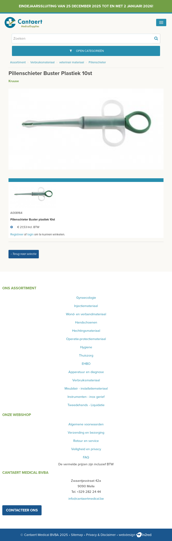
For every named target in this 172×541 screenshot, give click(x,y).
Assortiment (18, 62)
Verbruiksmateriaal (42, 62)
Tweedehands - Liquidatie (86, 405)
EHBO (86, 364)
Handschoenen (86, 322)
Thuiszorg (86, 355)
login (30, 234)
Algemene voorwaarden (86, 424)
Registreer (16, 234)
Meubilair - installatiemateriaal (86, 388)
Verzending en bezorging (86, 433)
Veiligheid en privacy (86, 449)
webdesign (135, 535)
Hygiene (86, 347)
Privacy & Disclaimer (101, 535)
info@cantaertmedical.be (86, 499)
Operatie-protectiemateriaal (86, 339)
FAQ (86, 457)
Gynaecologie (86, 298)
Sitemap (77, 535)
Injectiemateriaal (86, 306)
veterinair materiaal (71, 62)
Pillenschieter (97, 62)
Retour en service (86, 441)
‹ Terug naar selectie (24, 254)
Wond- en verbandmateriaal (86, 314)
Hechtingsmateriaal (86, 331)
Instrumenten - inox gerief (86, 397)
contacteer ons (22, 510)
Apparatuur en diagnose (86, 372)
